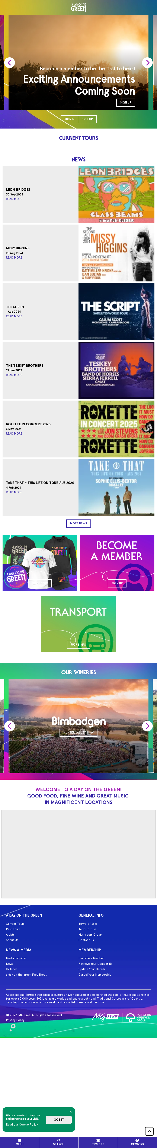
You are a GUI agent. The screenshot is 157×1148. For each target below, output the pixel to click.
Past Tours (13, 1027)
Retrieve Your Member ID (95, 1062)
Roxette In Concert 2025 (28, 523)
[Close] (71, 1112)
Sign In (69, 119)
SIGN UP (125, 102)
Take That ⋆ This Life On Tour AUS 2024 (40, 581)
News (9, 1062)
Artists (10, 1033)
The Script (15, 406)
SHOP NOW (40, 682)
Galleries (11, 1067)
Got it (59, 1119)
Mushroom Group (90, 1033)
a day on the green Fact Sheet (26, 1073)
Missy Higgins (17, 347)
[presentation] (9, 62)
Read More (14, 297)
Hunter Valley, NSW (78, 831)
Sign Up (87, 119)
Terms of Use (87, 1027)
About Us (12, 1038)
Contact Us (86, 1038)
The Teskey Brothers (24, 464)
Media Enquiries (16, 1056)
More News (78, 622)
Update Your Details (91, 1067)
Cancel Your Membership (94, 1073)
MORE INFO (78, 743)
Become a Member (91, 1056)
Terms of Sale (87, 1022)
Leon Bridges (18, 288)
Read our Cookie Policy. (22, 1124)
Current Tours (15, 1022)
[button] (149, 1131)
